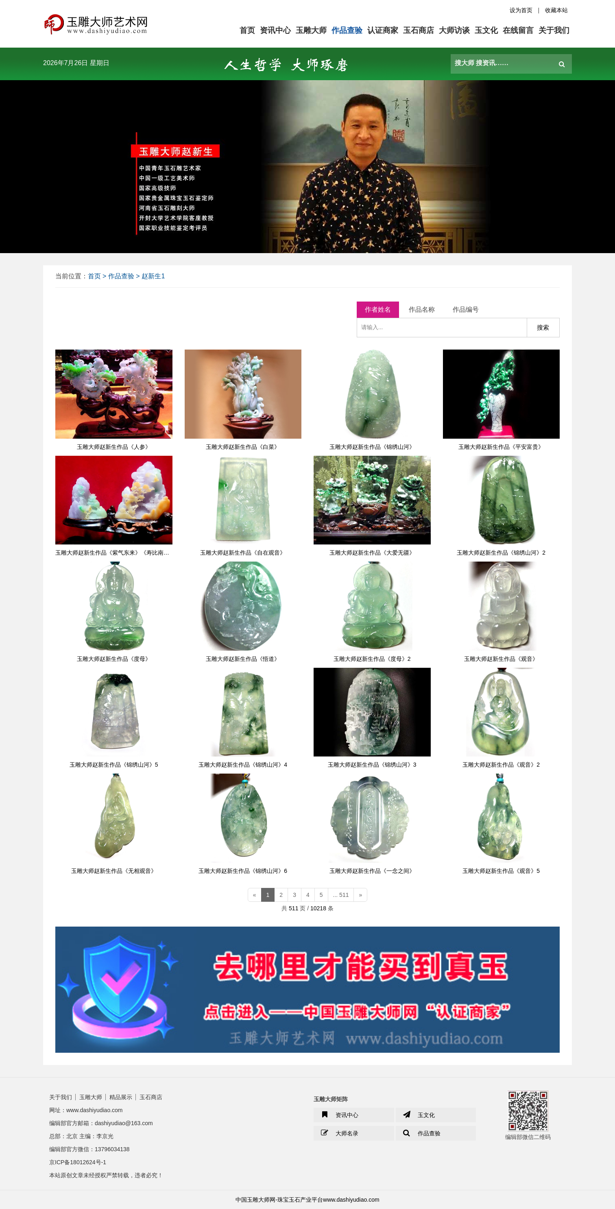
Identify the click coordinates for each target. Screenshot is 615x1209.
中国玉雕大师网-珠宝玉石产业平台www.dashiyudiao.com (307, 1199)
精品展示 (120, 1097)
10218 (318, 908)
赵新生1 (153, 276)
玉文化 (486, 30)
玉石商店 (418, 30)
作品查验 (346, 30)
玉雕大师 (311, 30)
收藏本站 (556, 10)
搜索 (543, 327)
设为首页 (521, 10)
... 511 (341, 895)
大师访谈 (454, 30)
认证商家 (382, 30)
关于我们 (554, 30)
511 (293, 908)
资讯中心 (275, 30)
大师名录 (339, 1133)
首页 (247, 30)
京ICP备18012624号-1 (77, 1162)
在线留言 (518, 30)
